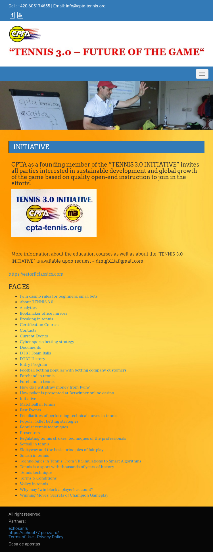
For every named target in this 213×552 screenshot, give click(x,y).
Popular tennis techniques (44, 426)
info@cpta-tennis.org (85, 6)
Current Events (34, 336)
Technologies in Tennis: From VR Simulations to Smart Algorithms (80, 461)
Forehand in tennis (37, 375)
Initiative (28, 398)
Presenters (30, 432)
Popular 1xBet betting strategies (49, 421)
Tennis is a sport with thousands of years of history (67, 466)
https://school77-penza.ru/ (34, 532)
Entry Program (33, 364)
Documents (30, 347)
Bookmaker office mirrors (43, 313)
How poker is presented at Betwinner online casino (67, 392)
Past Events (30, 409)
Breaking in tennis (36, 318)
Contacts (28, 330)
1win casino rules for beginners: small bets (59, 296)
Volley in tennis (34, 483)
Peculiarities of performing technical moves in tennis (68, 415)
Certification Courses (39, 324)
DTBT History (32, 358)
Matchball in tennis (37, 404)
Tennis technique (36, 472)
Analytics (28, 307)
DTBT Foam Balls (35, 353)
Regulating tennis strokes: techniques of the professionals (73, 438)
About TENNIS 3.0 (36, 301)
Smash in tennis (34, 455)
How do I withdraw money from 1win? (55, 387)
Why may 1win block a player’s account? (56, 489)
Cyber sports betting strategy (47, 341)
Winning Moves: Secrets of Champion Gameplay (64, 495)
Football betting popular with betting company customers (73, 370)
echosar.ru (18, 528)
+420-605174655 (34, 6)
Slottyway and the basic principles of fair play (61, 449)
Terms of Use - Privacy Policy (36, 536)
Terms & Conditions (38, 478)
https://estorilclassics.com (36, 274)
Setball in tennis (34, 444)
